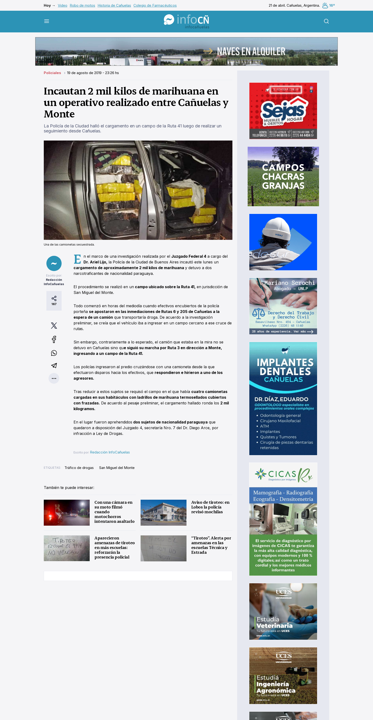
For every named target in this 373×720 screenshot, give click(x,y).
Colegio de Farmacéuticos (155, 5)
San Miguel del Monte (117, 467)
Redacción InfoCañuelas (110, 452)
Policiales (53, 72)
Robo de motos (82, 5)
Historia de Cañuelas (114, 5)
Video (62, 5)
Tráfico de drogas (79, 467)
